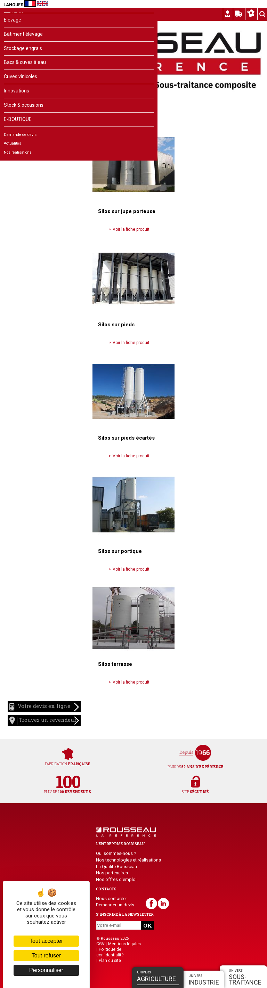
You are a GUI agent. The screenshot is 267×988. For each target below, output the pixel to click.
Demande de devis (20, 134)
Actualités (12, 143)
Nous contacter (111, 898)
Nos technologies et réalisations (128, 860)
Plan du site (110, 960)
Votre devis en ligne (44, 707)
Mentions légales (124, 943)
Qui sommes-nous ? (116, 853)
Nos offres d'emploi (116, 879)
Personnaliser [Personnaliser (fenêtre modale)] (46, 970)
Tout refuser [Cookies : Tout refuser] (46, 955)
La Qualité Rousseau (116, 866)
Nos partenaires (112, 872)
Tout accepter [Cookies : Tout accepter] (46, 941)
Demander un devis (115, 904)
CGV (100, 943)
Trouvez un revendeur (44, 720)
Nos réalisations (18, 152)
